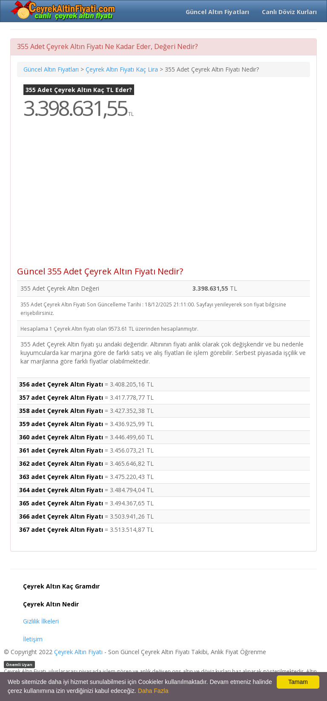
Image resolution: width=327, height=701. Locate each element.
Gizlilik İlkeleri (41, 621)
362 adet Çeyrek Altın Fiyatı (61, 463)
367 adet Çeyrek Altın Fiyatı (61, 529)
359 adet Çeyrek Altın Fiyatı (61, 424)
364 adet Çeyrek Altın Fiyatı (61, 490)
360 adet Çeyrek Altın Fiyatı (61, 437)
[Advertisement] (163, 198)
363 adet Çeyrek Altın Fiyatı (61, 477)
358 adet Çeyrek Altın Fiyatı (61, 411)
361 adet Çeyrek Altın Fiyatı (61, 450)
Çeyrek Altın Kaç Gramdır (61, 586)
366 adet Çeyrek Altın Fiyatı (61, 516)
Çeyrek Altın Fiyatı (78, 652)
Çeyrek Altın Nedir (51, 604)
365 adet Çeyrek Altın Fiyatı (61, 503)
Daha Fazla (153, 690)
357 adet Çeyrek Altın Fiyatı (61, 397)
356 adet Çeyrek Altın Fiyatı (61, 384)
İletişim (33, 639)
